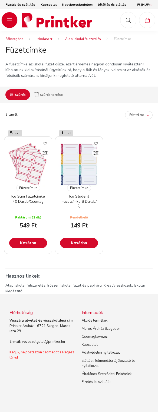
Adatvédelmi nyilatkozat (101, 352)
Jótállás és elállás (112, 4)
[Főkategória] (14, 39)
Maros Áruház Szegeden (101, 328)
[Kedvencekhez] (45, 143)
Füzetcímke (28, 188)
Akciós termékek (94, 320)
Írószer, (53, 285)
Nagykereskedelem (77, 4)
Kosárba (28, 243)
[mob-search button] (128, 20)
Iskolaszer (44, 39)
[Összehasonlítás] (45, 153)
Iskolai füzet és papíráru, (82, 285)
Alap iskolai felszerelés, (25, 285)
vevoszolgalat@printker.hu (43, 341)
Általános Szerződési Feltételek (106, 374)
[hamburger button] (9, 20)
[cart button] (147, 20)
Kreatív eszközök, (118, 285)
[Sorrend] (139, 115)
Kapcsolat (49, 4)
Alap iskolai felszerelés (83, 39)
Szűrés (20, 95)
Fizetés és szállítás (20, 4)
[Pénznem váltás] (143, 4)
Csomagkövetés (95, 336)
